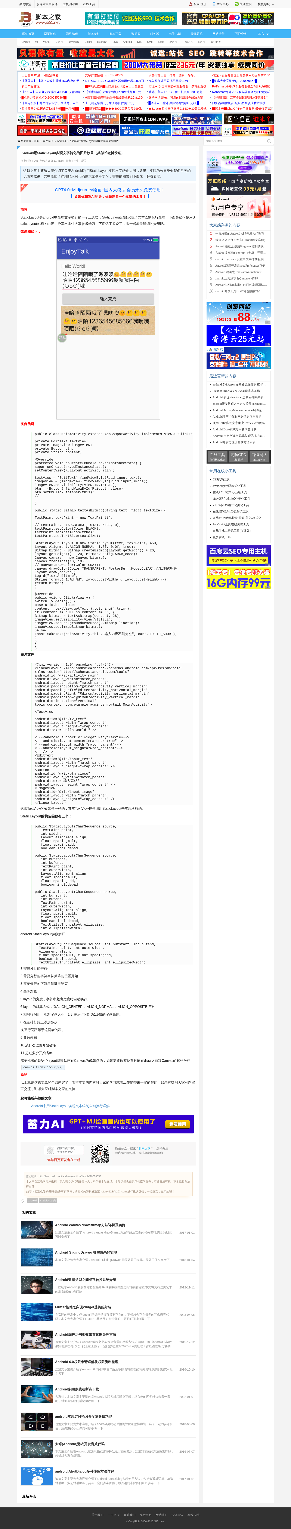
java (115, 41)
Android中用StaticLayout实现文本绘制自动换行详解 (70, 1106)
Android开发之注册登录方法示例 (234, 442)
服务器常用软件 (47, 4)
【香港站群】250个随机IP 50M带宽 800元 (113, 92)
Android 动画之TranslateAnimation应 (238, 272)
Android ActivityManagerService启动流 (237, 410)
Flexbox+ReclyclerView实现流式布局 (236, 391)
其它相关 (216, 41)
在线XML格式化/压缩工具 (230, 492)
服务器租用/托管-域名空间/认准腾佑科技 (239, 103)
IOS (139, 41)
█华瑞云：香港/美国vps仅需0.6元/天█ (174, 103)
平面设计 (240, 33)
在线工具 (89, 4)
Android (127, 41)
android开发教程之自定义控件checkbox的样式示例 (245, 403)
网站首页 (28, 33)
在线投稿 (193, 1515)
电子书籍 (175, 33)
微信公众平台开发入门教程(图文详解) (240, 240)
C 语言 (59, 41)
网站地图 (161, 1515)
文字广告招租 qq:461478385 (104, 75)
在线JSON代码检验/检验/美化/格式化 (237, 518)
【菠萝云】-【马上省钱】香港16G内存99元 (51, 81)
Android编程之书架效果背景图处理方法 (85, 1334)
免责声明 (146, 1515)
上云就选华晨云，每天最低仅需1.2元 (109, 103)
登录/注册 (200, 4)
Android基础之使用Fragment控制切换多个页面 (245, 246)
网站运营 (219, 33)
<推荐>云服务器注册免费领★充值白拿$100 (241, 75)
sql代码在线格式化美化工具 (231, 505)
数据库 (135, 33)
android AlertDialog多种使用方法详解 (84, 1471)
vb (36, 41)
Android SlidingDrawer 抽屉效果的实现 (86, 1252)
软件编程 (48, 141)
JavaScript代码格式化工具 (229, 486)
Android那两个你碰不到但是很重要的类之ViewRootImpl (249, 416)
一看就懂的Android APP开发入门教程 (239, 233)
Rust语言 (102, 41)
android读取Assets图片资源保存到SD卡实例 (241, 384)
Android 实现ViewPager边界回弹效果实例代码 (243, 397)
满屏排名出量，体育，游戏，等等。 (172, 75)
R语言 (201, 41)
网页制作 (50, 33)
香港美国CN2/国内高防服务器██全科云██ (50, 108)
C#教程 (26, 41)
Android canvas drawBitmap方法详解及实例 (90, 1225)
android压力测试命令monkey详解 (236, 278)
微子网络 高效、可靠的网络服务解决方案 (176, 97)
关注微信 (246, 4)
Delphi (88, 41)
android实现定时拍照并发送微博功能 (83, 1416)
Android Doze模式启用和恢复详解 (235, 429)
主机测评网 (70, 4)
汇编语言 (188, 41)
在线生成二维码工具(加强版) (232, 530)
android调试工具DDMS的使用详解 (237, 291)
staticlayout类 (48, 1200)
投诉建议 (177, 1515)
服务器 (154, 33)
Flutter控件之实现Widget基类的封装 (83, 1307)
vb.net (46, 41)
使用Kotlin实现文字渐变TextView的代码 (239, 423)
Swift (149, 41)
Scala (161, 41)
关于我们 (97, 1515)
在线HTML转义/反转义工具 (231, 511)
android (32, 1200)
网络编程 (72, 33)
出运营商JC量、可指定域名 (40, 75)
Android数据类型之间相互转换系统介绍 (85, 1280)
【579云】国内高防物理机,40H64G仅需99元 (51, 92)
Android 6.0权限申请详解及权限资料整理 (86, 1362)
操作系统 (197, 33)
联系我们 (130, 1515)
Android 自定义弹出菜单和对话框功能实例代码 (243, 435)
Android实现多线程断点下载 (77, 1389)
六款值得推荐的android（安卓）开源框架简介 (245, 252)
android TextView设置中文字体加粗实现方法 (244, 259)
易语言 (173, 41)
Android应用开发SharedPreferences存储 (240, 265)
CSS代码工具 (221, 479)
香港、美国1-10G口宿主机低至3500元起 (175, 92)
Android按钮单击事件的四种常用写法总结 (242, 285)
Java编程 (74, 41)
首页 (36, 141)
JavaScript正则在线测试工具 (231, 524)
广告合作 (114, 1515)
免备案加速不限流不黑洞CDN (168, 81)
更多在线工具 (222, 537)
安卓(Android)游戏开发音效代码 (80, 1444)
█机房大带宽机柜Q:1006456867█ (234, 81)
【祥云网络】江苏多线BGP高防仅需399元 (240, 97)
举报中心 (223, 4)
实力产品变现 (31, 86)
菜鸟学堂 (25, 4)
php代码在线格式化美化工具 (231, 498)
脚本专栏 (94, 33)
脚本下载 (115, 33)
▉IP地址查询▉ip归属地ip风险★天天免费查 (114, 86)
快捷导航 (266, 4)
